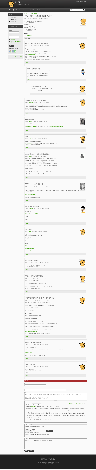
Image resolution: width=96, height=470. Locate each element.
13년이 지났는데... (30, 364)
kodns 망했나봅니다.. (34, 69)
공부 (32, 13)
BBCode (33, 407)
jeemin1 (30, 278)
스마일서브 (52, 460)
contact (81, 1)
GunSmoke (31, 208)
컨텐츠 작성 (13, 17)
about (77, 1)
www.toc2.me (28, 352)
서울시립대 (52, 459)
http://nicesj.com (29, 245)
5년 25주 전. (29, 229)
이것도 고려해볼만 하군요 (33, 342)
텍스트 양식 (29, 405)
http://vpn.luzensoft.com (31, 331)
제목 (25, 388)
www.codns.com (33, 90)
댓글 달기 (27, 38)
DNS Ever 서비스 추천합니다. (34, 184)
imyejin (30, 121)
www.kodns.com (31, 54)
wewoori (32, 70)
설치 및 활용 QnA (38, 13)
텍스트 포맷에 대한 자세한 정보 (76, 404)
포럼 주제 (14, 19)
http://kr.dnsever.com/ (30, 194)
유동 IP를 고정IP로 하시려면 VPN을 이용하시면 (39, 298)
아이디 (11, 30)
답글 (27, 62)
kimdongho (31, 102)
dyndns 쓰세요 (29, 119)
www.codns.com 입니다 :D (38, 86)
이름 (25, 383)
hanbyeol (31, 186)
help (85, 1)
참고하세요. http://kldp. (32, 206)
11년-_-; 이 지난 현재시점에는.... (35, 276)
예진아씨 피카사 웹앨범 (31, 126)
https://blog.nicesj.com (30, 250)
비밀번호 (11, 35)
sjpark (30, 231)
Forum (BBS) (13, 10)
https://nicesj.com (29, 248)
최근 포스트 (13, 21)
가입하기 (13, 39)
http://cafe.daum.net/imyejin (56, 126)
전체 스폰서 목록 (41, 463)
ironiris (30, 138)
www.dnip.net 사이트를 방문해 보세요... (37, 154)
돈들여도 (28, 136)
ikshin (30, 156)
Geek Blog (22, 10)
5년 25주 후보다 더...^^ (32, 260)
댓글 (25, 392)
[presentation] (38, 446)
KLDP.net (39, 10)
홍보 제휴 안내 (18, 57)
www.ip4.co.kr (28, 143)
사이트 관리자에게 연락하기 (52, 463)
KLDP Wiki (31, 10)
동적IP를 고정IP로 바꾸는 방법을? (35, 100)
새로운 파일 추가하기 (30, 430)
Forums (28, 13)
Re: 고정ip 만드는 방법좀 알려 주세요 (36, 43)
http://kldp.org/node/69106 (31, 213)
